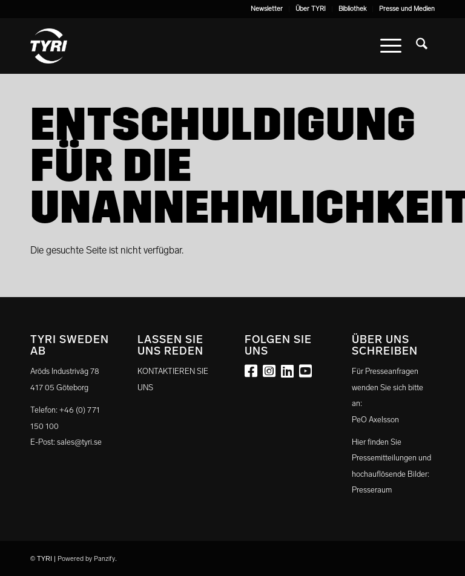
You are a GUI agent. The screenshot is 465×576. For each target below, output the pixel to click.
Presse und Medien (407, 9)
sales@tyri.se (79, 442)
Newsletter (267, 9)
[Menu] (391, 46)
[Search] (422, 46)
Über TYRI (310, 9)
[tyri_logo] (48, 46)
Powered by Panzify (86, 559)
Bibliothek (352, 9)
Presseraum (372, 489)
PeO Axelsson (375, 419)
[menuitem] (267, 9)
